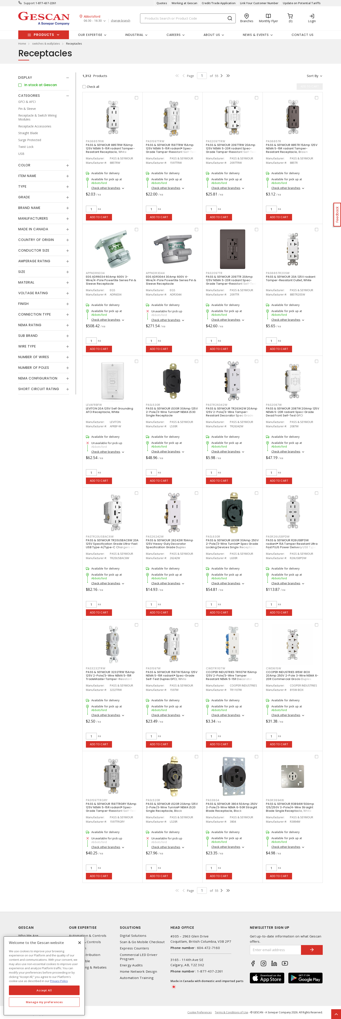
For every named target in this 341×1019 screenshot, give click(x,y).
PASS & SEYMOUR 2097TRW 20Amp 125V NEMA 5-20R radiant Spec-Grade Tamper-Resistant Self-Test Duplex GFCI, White (231, 150)
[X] (79, 942)
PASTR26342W (216, 405)
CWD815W (273, 668)
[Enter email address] (275, 950)
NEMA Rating (30, 325)
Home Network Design (138, 971)
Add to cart (99, 217)
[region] (44, 976)
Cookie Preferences (199, 1012)
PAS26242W (155, 536)
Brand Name (29, 207)
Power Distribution (84, 955)
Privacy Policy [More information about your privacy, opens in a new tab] (59, 981)
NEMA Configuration (37, 378)
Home (22, 43)
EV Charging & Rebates (88, 967)
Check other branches (105, 188)
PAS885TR (273, 141)
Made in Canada (33, 229)
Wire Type (27, 346)
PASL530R (153, 405)
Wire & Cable (79, 961)
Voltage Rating (33, 293)
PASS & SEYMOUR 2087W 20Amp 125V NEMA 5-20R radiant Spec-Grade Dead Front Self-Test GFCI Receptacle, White (292, 414)
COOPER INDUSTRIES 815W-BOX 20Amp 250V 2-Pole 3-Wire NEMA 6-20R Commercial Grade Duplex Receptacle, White (292, 677)
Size (21, 271)
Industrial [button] (134, 35)
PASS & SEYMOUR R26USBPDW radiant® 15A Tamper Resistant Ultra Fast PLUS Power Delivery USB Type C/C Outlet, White (292, 545)
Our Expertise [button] (90, 35)
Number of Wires (33, 357)
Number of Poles (33, 367)
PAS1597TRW (155, 141)
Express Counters (134, 948)
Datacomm (77, 948)
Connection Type (34, 314)
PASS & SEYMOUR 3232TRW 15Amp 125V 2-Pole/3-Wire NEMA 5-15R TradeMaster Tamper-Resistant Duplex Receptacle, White (110, 677)
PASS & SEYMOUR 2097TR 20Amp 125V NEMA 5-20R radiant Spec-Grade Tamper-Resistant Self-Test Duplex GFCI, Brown (231, 282)
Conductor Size (33, 250)
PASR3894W (275, 800)
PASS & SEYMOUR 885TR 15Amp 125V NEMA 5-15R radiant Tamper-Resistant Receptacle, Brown (292, 148)
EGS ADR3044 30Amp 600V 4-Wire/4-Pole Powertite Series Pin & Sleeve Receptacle (171, 280)
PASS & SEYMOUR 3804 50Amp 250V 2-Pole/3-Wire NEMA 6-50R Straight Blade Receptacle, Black (232, 807)
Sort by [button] (312, 76)
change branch (120, 20)
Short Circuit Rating (38, 389)
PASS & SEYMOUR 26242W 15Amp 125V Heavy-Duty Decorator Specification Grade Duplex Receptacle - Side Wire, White (169, 545)
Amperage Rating (34, 261)
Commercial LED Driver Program (138, 957)
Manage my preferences (44, 1002)
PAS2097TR (214, 273)
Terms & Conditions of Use (231, 1012)
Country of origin (36, 239)
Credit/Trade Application (219, 3)
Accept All (44, 990)
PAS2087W (274, 405)
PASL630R (213, 536)
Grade (24, 197)
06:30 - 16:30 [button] (93, 21)
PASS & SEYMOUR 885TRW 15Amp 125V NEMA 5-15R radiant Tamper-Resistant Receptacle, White (110, 148)
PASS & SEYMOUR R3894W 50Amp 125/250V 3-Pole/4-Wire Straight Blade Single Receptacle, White (290, 807)
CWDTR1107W (215, 668)
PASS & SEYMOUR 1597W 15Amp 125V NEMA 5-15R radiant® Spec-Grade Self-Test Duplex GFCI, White (171, 675)
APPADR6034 (95, 273)
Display (25, 77)
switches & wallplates (46, 43)
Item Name (27, 176)
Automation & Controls (87, 936)
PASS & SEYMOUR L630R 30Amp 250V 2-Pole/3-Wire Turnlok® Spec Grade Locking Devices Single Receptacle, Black (232, 545)
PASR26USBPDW (278, 536)
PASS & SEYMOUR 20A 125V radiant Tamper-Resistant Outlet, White (290, 278)
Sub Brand (28, 335)
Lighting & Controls (85, 942)
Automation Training (137, 978)
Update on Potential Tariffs (302, 3)
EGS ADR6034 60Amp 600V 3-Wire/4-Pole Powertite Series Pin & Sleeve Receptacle (111, 280)
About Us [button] (212, 35)
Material (26, 282)
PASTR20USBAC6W (100, 536)
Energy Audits (131, 965)
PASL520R (153, 800)
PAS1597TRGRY (97, 800)
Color (24, 165)
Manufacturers (33, 218)
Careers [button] (174, 35)
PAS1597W (153, 668)
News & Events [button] (256, 35)
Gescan (26, 927)
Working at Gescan (184, 3)
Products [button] (44, 34)
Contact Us (303, 35)
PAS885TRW (95, 141)
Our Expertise (83, 927)
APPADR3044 (155, 273)
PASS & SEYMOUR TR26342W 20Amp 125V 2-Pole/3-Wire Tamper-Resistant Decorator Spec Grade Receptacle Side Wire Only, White (231, 414)
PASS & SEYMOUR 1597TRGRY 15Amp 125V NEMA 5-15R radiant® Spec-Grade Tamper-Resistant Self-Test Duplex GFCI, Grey (111, 809)
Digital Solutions (133, 936)
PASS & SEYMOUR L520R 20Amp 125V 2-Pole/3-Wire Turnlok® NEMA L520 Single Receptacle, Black (172, 807)
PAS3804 (212, 800)
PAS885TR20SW (278, 273)
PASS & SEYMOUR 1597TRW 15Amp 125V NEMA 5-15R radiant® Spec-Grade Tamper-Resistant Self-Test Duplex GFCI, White (171, 150)
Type (22, 186)
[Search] (188, 18)
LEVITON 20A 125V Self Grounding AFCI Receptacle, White (109, 410)
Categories (29, 95)
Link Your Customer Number (259, 3)
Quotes (162, 3)
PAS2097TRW (215, 141)
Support (29, 3)
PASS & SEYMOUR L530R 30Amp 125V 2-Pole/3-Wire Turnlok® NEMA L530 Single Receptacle (172, 412)
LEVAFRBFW (94, 405)
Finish (23, 303)
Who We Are (28, 936)
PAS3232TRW (95, 668)
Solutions (130, 927)
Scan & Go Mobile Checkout (142, 942)
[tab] (43, 77)
